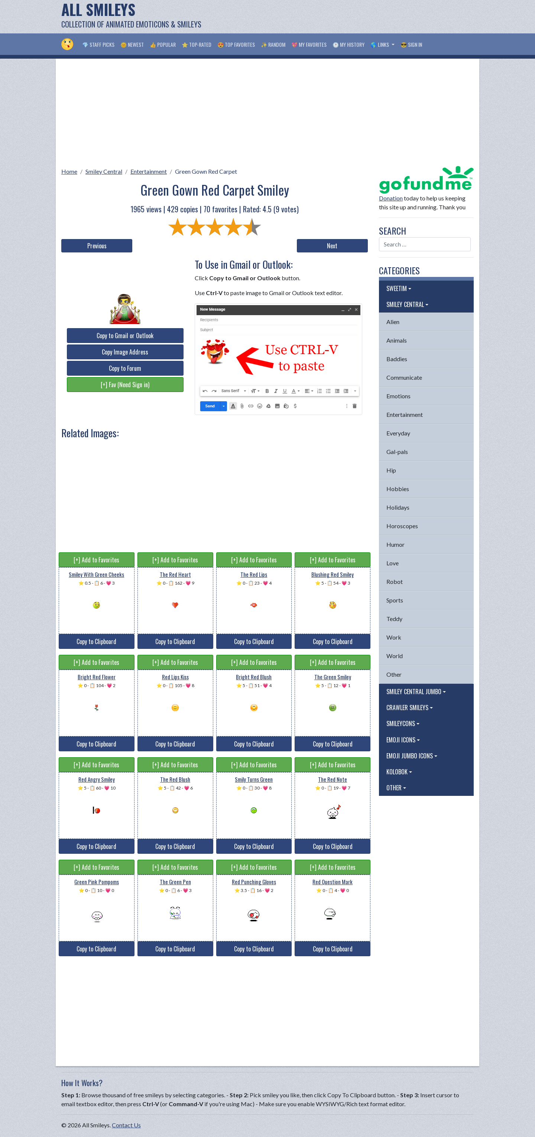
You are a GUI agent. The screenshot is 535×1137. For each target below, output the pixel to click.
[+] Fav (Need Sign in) (125, 384)
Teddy (394, 618)
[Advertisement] (338, 16)
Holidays (397, 507)
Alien (392, 321)
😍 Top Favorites (236, 44)
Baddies (396, 358)
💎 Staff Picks (98, 44)
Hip (391, 470)
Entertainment (148, 171)
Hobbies (397, 488)
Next (332, 245)
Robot (394, 581)
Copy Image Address (125, 351)
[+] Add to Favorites (96, 559)
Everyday (398, 433)
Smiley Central (103, 171)
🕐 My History (348, 44)
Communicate (404, 377)
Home (69, 171)
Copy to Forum (125, 368)
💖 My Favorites (309, 44)
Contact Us (126, 1124)
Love (392, 562)
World (394, 655)
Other (394, 674)
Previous (97, 245)
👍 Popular (163, 44)
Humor (395, 544)
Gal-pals (397, 451)
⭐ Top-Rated (196, 44)
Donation (391, 198)
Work (393, 637)
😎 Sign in (411, 44)
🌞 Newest (132, 44)
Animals (396, 340)
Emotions (398, 395)
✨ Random (273, 44)
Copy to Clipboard (96, 641)
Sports (394, 600)
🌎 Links (380, 44)
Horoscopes (402, 525)
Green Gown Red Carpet (206, 171)
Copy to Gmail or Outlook (125, 335)
